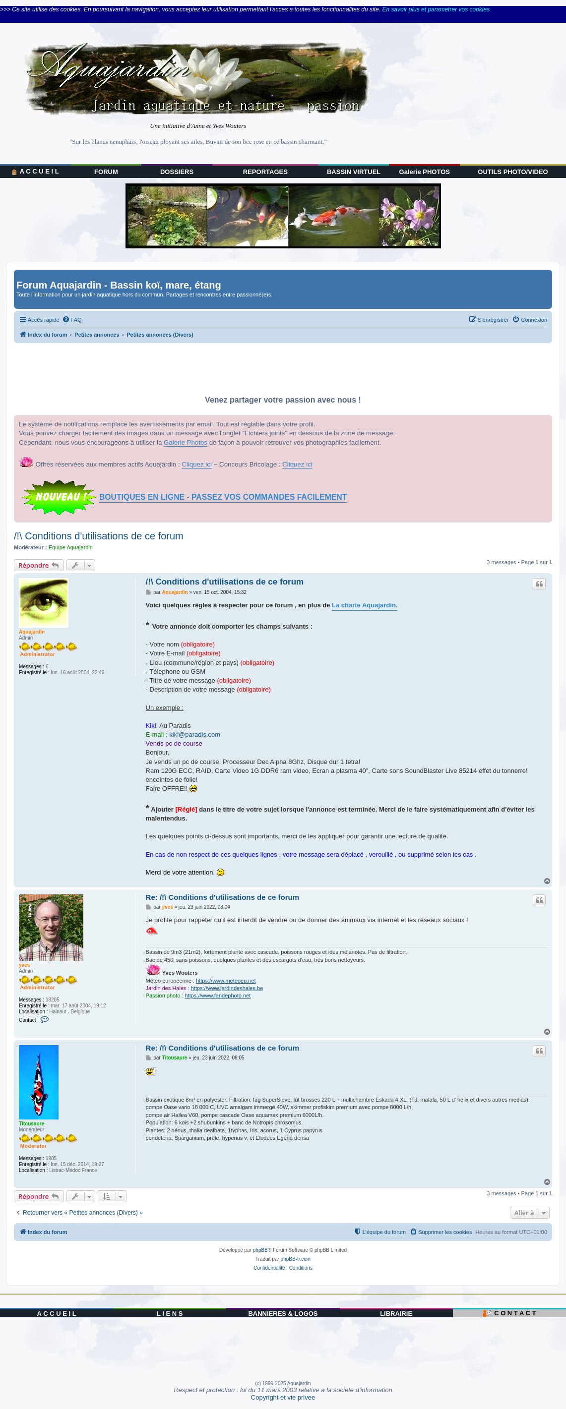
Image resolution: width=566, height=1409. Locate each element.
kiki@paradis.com (194, 734)
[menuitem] (72, 320)
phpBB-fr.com (296, 1259)
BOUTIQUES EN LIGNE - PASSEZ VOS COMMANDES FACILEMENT (223, 497)
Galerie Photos (185, 442)
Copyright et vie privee (283, 1397)
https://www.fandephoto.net (218, 995)
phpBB (260, 1250)
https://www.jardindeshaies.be (227, 988)
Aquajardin (32, 632)
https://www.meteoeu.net (225, 981)
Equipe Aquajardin (71, 547)
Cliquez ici (197, 464)
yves (24, 965)
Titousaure (31, 1123)
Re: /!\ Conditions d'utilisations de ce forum (222, 897)
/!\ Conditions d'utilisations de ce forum (99, 535)
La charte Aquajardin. (364, 605)
